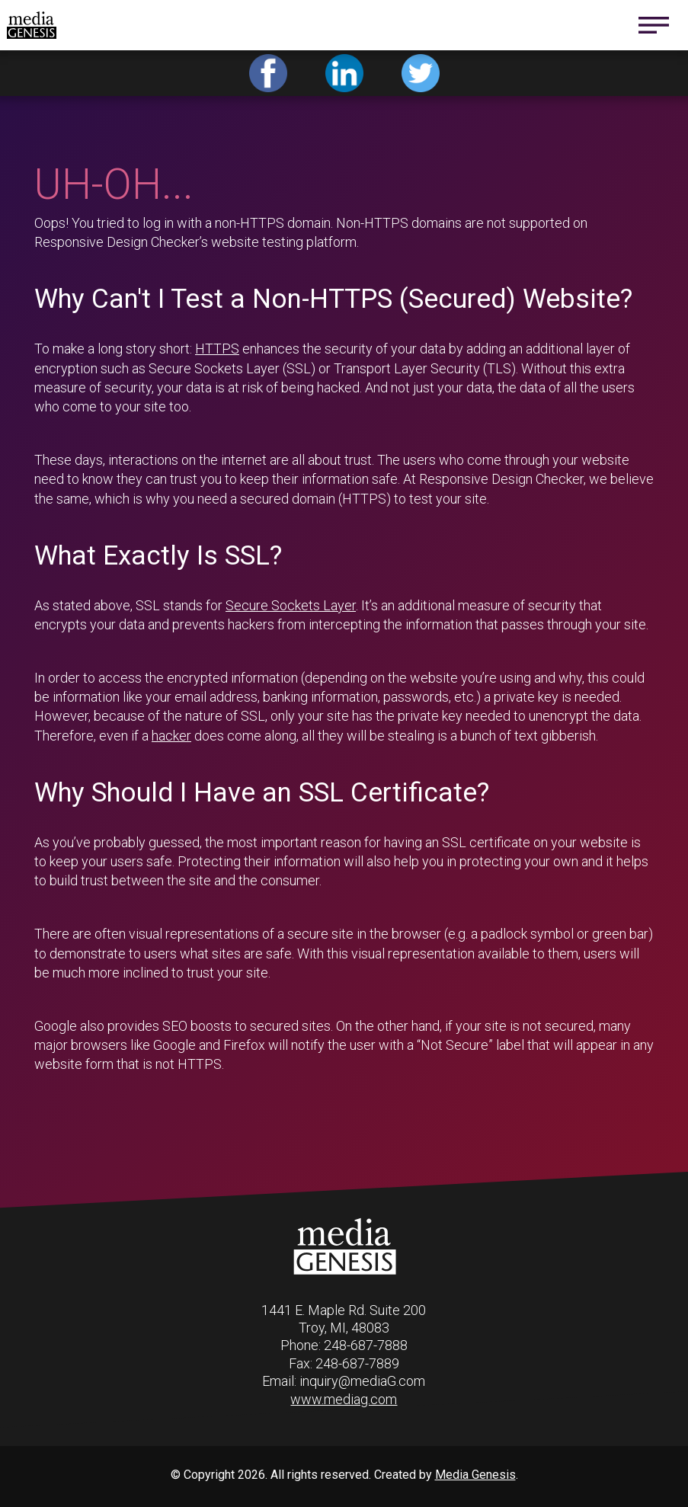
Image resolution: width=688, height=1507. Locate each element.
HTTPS (217, 349)
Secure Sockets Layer (291, 605)
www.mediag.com (343, 1399)
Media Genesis (475, 1474)
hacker (171, 736)
